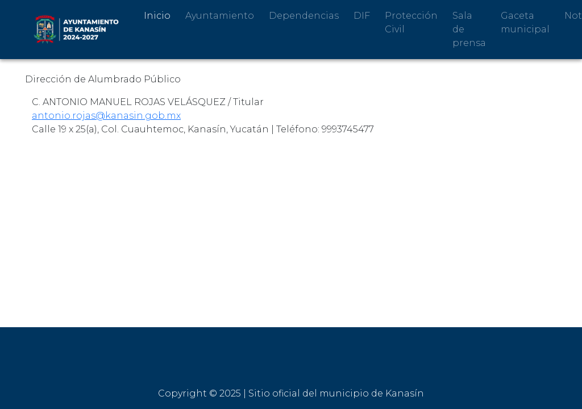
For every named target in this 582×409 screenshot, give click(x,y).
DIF (362, 15)
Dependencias (304, 15)
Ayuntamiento (219, 15)
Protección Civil (411, 22)
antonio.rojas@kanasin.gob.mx (106, 115)
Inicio (157, 15)
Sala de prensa (469, 29)
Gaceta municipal (525, 22)
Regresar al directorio (80, 159)
